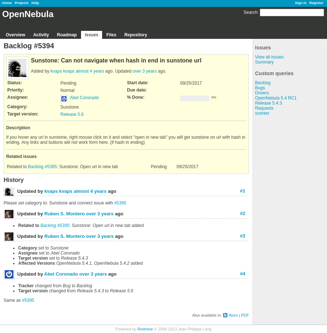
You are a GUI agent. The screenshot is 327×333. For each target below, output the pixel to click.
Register (316, 3)
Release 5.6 (72, 114)
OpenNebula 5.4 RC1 (276, 98)
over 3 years (145, 71)
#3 (242, 236)
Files (111, 34)
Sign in (301, 3)
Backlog (263, 82)
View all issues (269, 57)
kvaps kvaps (62, 71)
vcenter (262, 113)
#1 (242, 191)
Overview (15, 34)
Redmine (145, 329)
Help (35, 3)
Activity (41, 34)
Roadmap (67, 34)
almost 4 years (90, 71)
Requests (264, 108)
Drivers (262, 93)
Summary (264, 62)
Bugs (260, 87)
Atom (233, 315)
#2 (242, 213)
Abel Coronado (84, 97)
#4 (242, 273)
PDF (245, 315)
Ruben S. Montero (64, 213)
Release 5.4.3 (268, 103)
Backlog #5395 (42, 166)
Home (7, 3)
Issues (91, 34)
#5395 (120, 203)
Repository (135, 34)
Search (250, 12)
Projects (22, 3)
